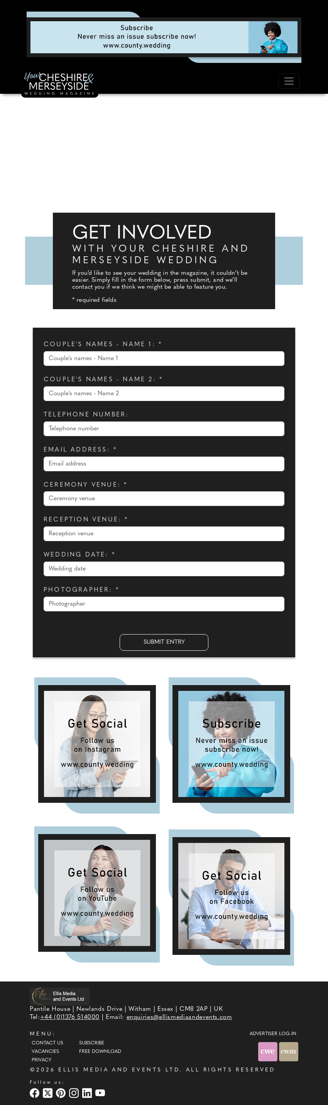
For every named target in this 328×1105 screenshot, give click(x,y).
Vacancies (45, 1051)
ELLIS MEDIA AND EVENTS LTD (118, 1070)
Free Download (100, 1051)
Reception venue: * (86, 520)
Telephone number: (86, 415)
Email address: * (80, 450)
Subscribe (91, 1043)
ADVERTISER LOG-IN (273, 1034)
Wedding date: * (79, 555)
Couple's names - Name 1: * (103, 345)
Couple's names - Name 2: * (103, 380)
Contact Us (47, 1043)
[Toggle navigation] (289, 81)
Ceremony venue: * (85, 485)
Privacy (41, 1060)
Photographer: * (81, 590)
